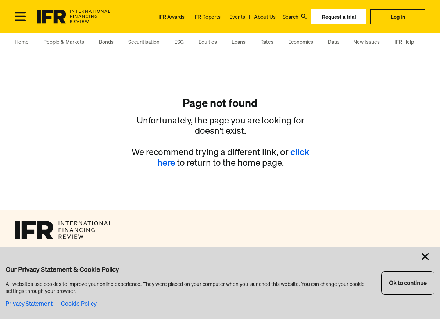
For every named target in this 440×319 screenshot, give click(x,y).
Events (237, 16)
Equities (207, 41)
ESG (179, 41)
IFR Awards (171, 16)
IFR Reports (207, 16)
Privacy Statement (29, 304)
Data (333, 41)
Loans (239, 41)
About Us (265, 16)
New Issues (366, 41)
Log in (398, 16)
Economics (300, 41)
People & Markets (63, 41)
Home (22, 41)
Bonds (106, 41)
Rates (266, 41)
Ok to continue (408, 283)
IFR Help (404, 41)
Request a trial (339, 16)
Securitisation (144, 41)
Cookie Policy (79, 304)
